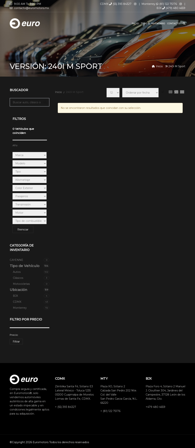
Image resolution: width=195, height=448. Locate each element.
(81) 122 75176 (166, 4)
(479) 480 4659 (173, 8)
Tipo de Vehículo (30, 266)
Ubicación (30, 290)
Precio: (14, 334)
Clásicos (31, 278)
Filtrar (16, 341)
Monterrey (31, 308)
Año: (15, 145)
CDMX (31, 302)
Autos (31, 272)
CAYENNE (30, 260)
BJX (31, 296)
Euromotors (40, 442)
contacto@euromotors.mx (31, 8)
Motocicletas (31, 284)
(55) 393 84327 (120, 4)
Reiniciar (22, 229)
